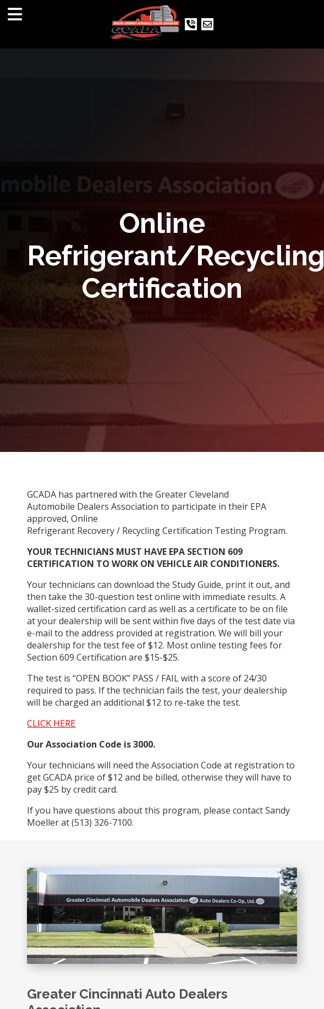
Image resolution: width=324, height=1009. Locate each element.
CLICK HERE (51, 723)
